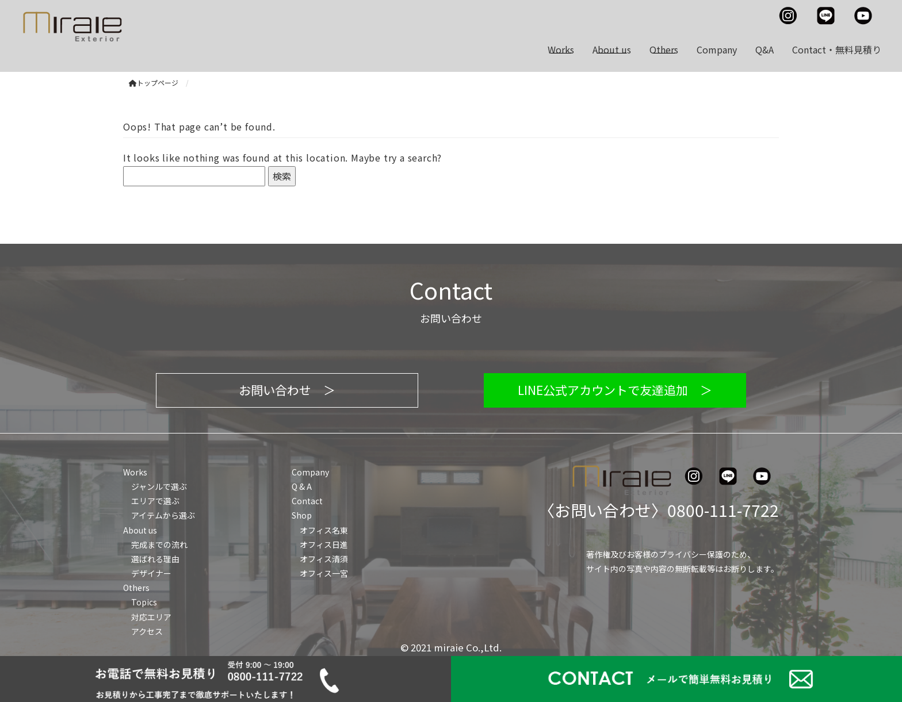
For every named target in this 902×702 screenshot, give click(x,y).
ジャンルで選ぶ (159, 486)
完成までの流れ (159, 544)
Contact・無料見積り (836, 49)
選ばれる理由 (155, 559)
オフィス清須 (324, 559)
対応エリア (151, 617)
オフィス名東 (324, 530)
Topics (144, 602)
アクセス (147, 631)
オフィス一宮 (324, 573)
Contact (307, 501)
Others (663, 49)
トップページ (153, 82)
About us (612, 49)
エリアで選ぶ (155, 501)
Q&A (764, 49)
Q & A (302, 486)
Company (717, 49)
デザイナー (151, 573)
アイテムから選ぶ (163, 515)
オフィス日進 (324, 544)
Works (561, 49)
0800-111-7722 (723, 509)
